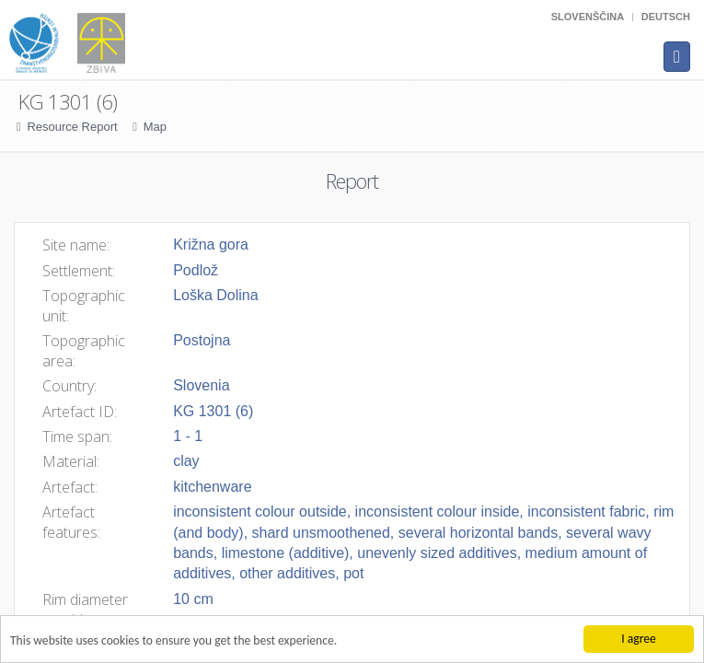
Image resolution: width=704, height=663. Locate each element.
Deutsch (665, 16)
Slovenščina (587, 16)
